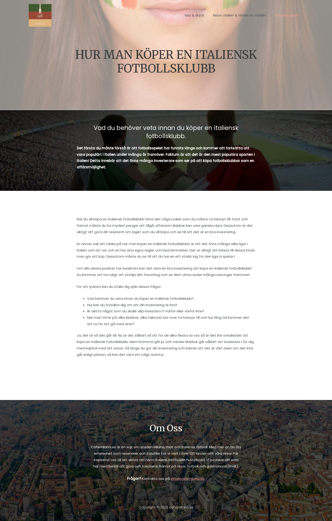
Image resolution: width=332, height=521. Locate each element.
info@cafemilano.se (188, 478)
